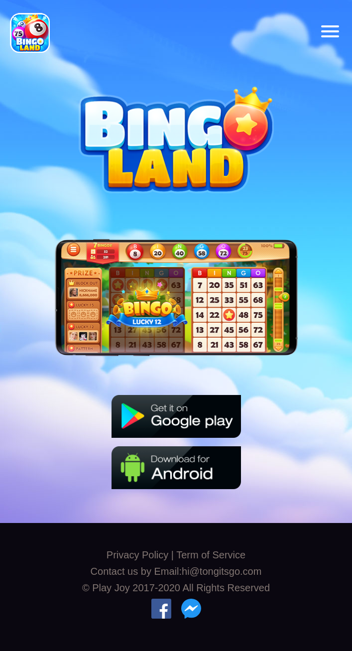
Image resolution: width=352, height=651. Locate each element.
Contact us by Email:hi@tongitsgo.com (176, 571)
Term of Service (210, 554)
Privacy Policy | (141, 554)
